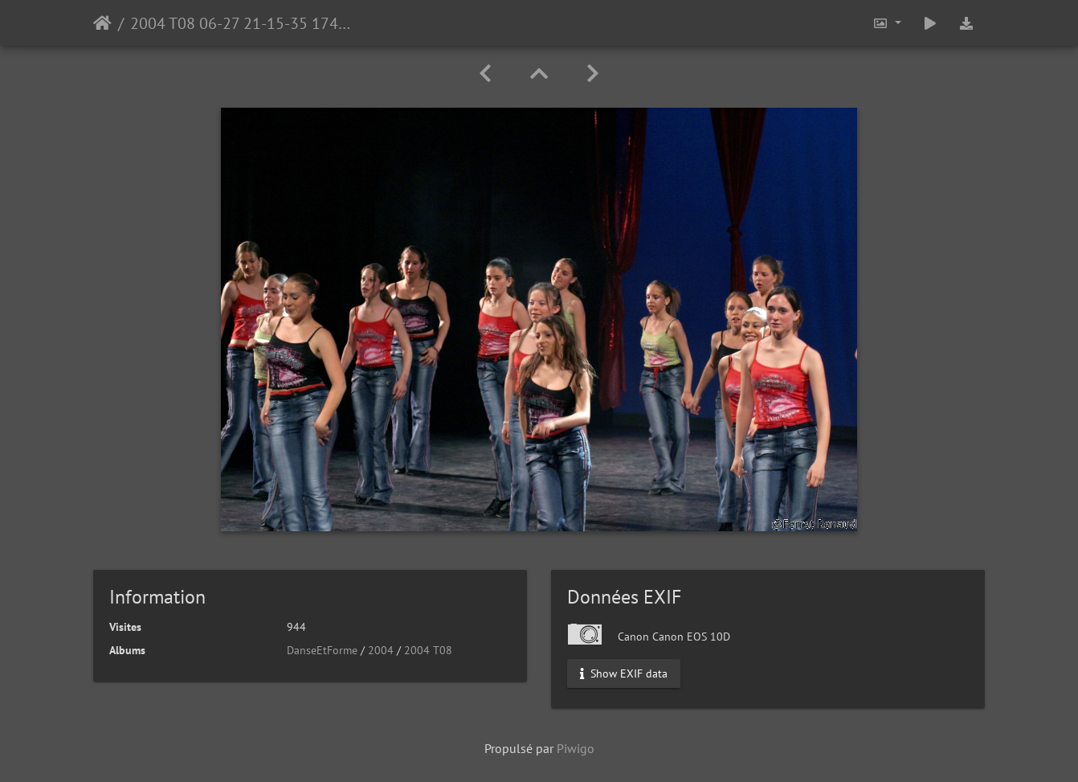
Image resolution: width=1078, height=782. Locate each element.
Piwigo (575, 748)
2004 (381, 650)
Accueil (102, 23)
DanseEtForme (322, 650)
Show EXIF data (624, 673)
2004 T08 (428, 650)
